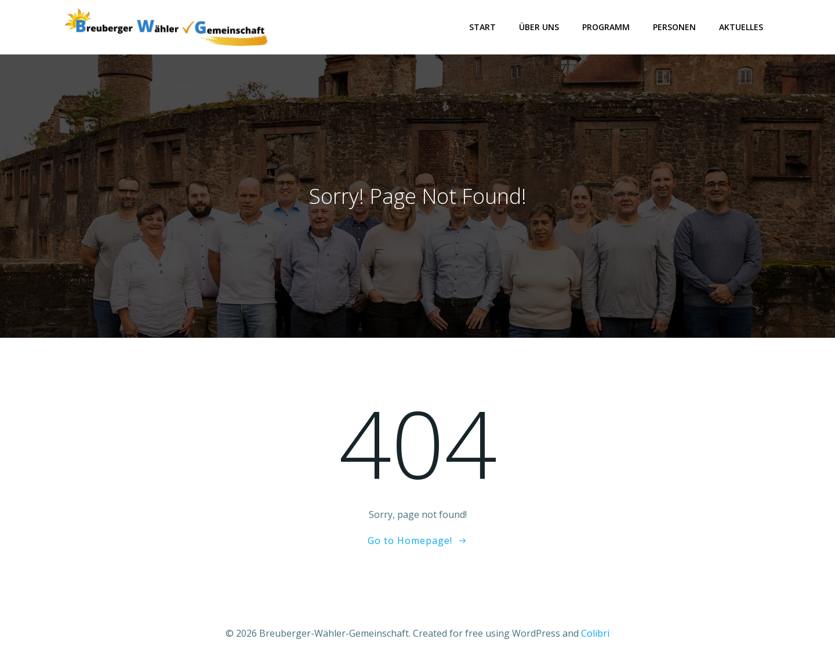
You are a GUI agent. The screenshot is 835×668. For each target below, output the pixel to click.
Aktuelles (741, 26)
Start (482, 26)
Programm (606, 26)
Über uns (539, 26)
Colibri (595, 633)
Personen (674, 26)
